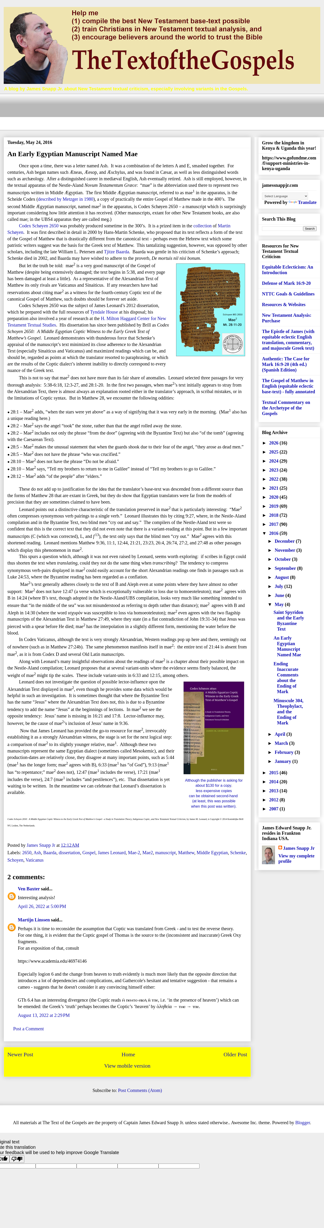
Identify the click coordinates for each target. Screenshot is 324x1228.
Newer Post (20, 1054)
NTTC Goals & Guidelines (288, 293)
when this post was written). (214, 806)
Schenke (238, 852)
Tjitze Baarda (116, 251)
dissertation (69, 852)
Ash (37, 852)
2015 (274, 772)
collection (202, 225)
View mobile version (127, 1066)
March (282, 743)
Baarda (49, 852)
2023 (274, 470)
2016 (274, 533)
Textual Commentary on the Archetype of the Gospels (286, 408)
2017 (274, 524)
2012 (274, 799)
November (285, 550)
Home (128, 1054)
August (282, 577)
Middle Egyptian (212, 852)
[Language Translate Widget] (285, 196)
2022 (274, 479)
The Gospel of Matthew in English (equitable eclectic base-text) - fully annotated (288, 386)
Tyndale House (104, 311)
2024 (274, 460)
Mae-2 (134, 852)
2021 (274, 488)
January (283, 761)
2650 (26, 852)
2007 (274, 808)
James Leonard (112, 852)
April (281, 734)
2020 (274, 497)
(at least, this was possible (214, 801)
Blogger (302, 1122)
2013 (274, 790)
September (286, 568)
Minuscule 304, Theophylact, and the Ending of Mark (288, 711)
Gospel (89, 852)
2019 (274, 506)
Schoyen (15, 860)
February (285, 752)
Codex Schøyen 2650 (39, 225)
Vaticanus (35, 860)
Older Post (235, 1054)
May (280, 604)
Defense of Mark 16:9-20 (286, 283)
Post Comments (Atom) (140, 1090)
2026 (274, 442)
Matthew (186, 852)
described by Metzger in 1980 (65, 199)
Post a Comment (28, 1028)
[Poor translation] (16, 1159)
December (285, 541)
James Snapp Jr (299, 848)
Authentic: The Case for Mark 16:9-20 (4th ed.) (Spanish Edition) (285, 364)
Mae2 (147, 852)
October (283, 559)
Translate (303, 202)
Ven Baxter (29, 888)
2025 (274, 451)
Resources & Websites (283, 304)
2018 (274, 515)
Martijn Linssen (34, 919)
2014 (274, 781)
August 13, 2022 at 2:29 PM (44, 1015)
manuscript (165, 852)
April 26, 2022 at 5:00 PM (42, 906)
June (280, 595)
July (279, 586)
